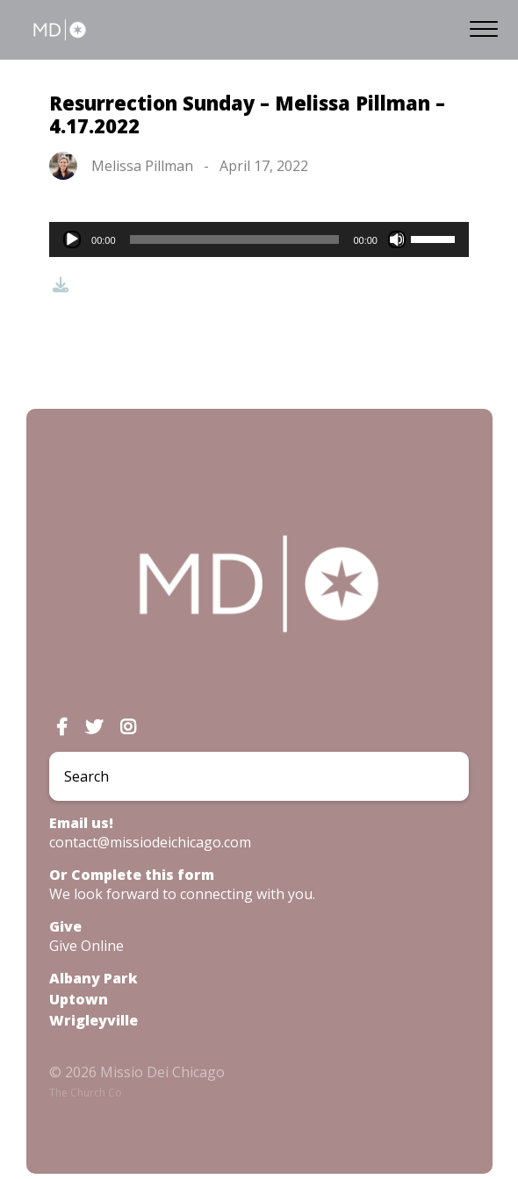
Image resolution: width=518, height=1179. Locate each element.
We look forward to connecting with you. (182, 894)
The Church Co (85, 1092)
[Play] (72, 239)
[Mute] (397, 239)
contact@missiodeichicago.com (150, 842)
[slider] (235, 239)
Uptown (78, 999)
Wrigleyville (93, 1020)
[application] (259, 239)
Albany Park (93, 978)
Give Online (86, 945)
